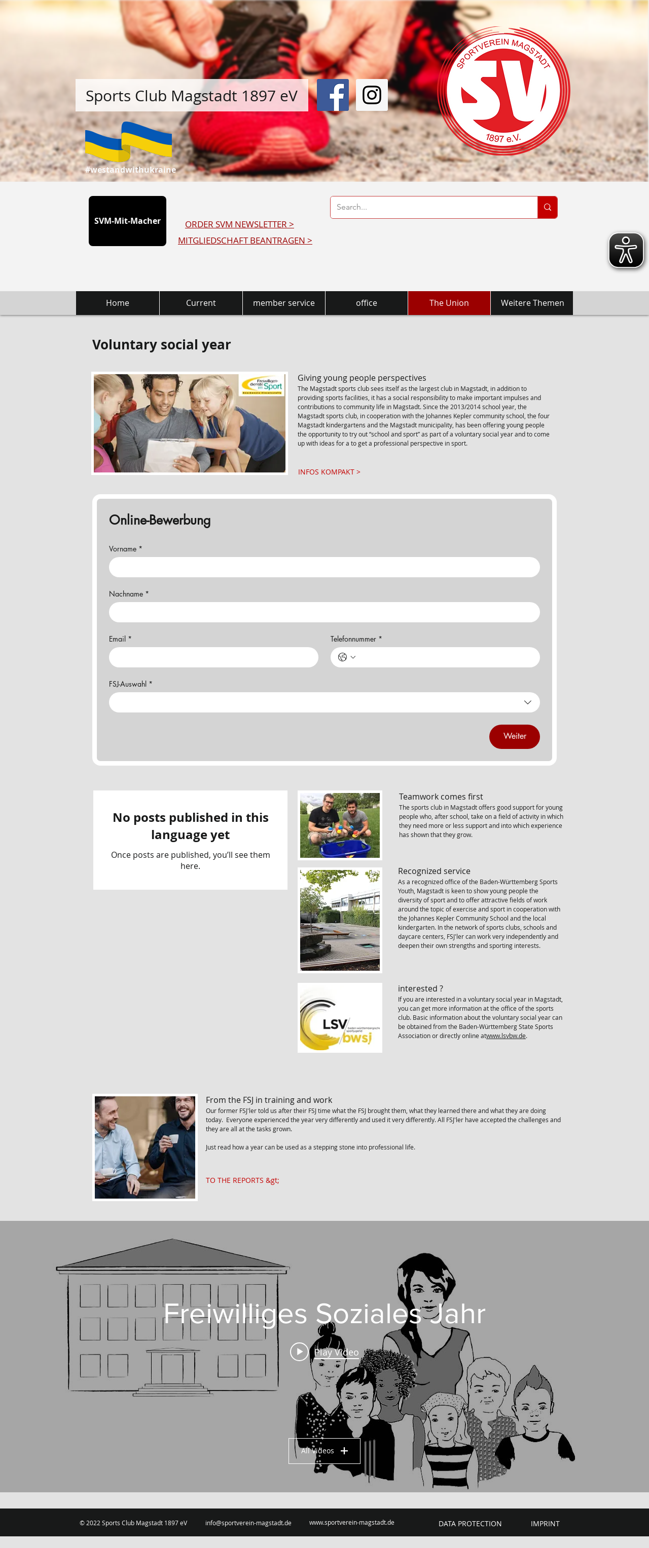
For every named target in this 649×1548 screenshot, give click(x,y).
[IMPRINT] (545, 1523)
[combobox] (324, 702)
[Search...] (426, 207)
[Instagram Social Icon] (372, 95)
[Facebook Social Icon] (333, 95)
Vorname (125, 548)
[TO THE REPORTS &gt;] (242, 1180)
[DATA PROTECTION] (470, 1523)
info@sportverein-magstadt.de (248, 1523)
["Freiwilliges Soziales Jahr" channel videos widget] (324, 1356)
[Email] (210, 657)
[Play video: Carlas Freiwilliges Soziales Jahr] (324, 1351)
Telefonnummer (356, 638)
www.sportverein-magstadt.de (351, 1522)
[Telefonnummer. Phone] (445, 657)
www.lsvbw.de (506, 1035)
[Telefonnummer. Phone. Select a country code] (347, 657)
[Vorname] (321, 567)
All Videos (324, 1450)
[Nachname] (321, 612)
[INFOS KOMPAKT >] (329, 472)
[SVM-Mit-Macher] (127, 221)
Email (120, 638)
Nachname (129, 593)
